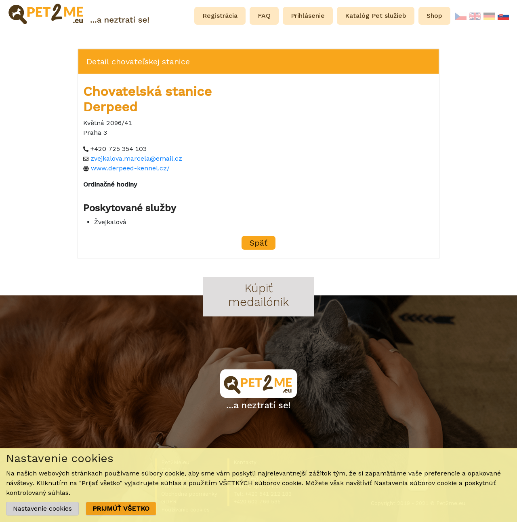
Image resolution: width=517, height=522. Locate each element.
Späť (258, 243)
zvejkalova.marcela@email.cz (136, 158)
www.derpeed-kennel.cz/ (130, 168)
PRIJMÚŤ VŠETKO (120, 508)
